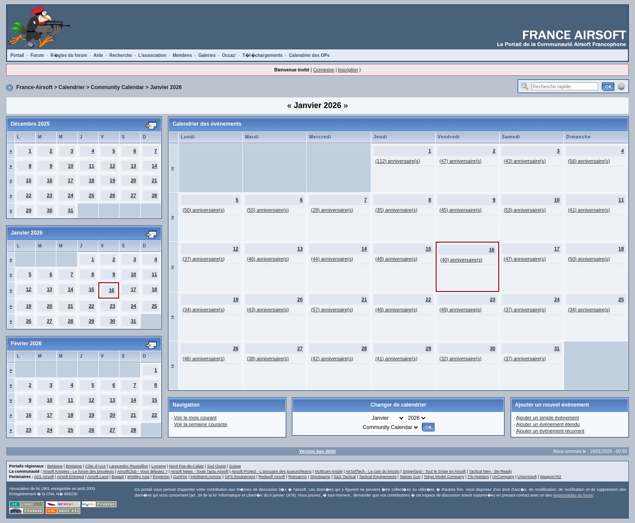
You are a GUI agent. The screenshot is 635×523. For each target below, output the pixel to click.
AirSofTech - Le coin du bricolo (373, 471)
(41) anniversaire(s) (589, 210)
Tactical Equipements (377, 476)
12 (112, 165)
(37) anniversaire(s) (203, 259)
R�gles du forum (68, 55)
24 (70, 195)
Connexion (323, 69)
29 (28, 210)
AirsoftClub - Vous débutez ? (142, 471)
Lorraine (158, 466)
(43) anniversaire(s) (524, 161)
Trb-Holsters (478, 476)
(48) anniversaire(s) (396, 259)
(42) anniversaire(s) (332, 358)
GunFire (180, 476)
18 (91, 180)
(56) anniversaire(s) (589, 161)
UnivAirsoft (527, 476)
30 (49, 210)
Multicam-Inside (329, 471)
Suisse (235, 466)
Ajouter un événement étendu (547, 424)
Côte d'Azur (95, 466)
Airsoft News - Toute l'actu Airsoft (199, 471)
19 (112, 180)
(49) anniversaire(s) (461, 309)
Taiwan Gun (410, 476)
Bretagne (74, 466)
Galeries (207, 55)
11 (91, 165)
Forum (37, 55)
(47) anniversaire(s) (461, 161)
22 (28, 195)
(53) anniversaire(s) (524, 210)
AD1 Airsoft (44, 476)
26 (112, 195)
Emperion (161, 476)
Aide (98, 55)
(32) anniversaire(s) (461, 358)
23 (49, 195)
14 (154, 165)
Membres (182, 55)
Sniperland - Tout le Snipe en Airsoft (434, 471)
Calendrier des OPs (309, 55)
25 (91, 195)
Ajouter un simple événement (547, 417)
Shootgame (320, 476)
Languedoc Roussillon (128, 466)
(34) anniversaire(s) (203, 309)
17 (70, 180)
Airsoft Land (97, 476)
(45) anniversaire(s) (461, 210)
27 (133, 195)
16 (49, 180)
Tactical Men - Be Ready (490, 471)
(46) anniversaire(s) (268, 259)
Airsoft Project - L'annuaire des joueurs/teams (272, 471)
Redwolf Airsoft (271, 476)
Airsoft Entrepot (70, 476)
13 (133, 165)
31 (70, 210)
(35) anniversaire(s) (396, 210)
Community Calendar (117, 87)
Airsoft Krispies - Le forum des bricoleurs (78, 471)
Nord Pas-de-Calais (186, 466)
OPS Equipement (239, 476)
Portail (17, 55)
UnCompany (503, 476)
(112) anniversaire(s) (397, 161)
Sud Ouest (216, 466)
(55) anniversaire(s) (268, 210)
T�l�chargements (263, 55)
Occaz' (229, 55)
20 (133, 180)
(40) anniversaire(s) (461, 259)
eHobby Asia (138, 476)
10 (70, 165)
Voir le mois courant (195, 417)
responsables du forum (573, 495)
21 (154, 180)
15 (28, 180)
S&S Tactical (344, 476)
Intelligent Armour (205, 476)
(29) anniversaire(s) (332, 210)
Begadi (118, 476)
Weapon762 (550, 476)
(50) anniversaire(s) (203, 210)
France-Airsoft (34, 87)
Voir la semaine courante (200, 424)
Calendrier (72, 87)
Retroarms (297, 476)
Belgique (55, 466)
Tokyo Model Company (444, 476)
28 (154, 195)
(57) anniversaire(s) (332, 309)
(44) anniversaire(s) (332, 259)
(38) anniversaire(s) (268, 358)
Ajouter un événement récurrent (550, 430)
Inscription (348, 69)
